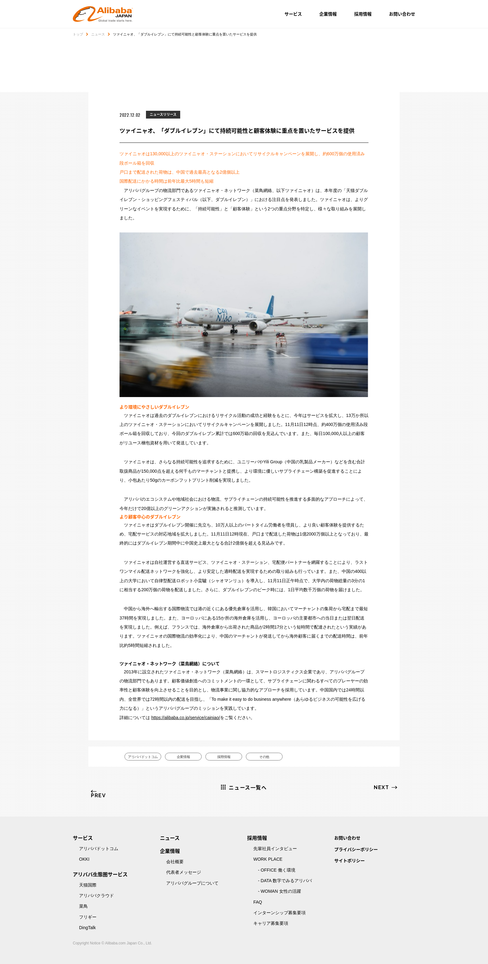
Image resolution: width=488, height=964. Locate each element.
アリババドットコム (143, 757)
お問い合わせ (402, 14)
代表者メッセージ (183, 872)
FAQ (257, 902)
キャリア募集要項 (270, 923)
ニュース (98, 34)
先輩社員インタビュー (275, 848)
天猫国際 (87, 884)
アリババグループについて (192, 883)
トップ (78, 34)
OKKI (84, 859)
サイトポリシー (349, 860)
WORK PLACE (267, 859)
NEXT (381, 787)
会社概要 (175, 861)
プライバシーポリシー (356, 849)
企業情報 (328, 14)
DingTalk (87, 927)
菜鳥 (83, 906)
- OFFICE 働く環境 (276, 870)
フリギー (87, 917)
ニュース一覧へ (248, 787)
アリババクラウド (96, 895)
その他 (264, 757)
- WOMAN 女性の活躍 (279, 891)
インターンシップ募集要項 (279, 912)
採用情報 (363, 14)
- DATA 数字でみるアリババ (285, 880)
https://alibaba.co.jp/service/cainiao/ (185, 717)
